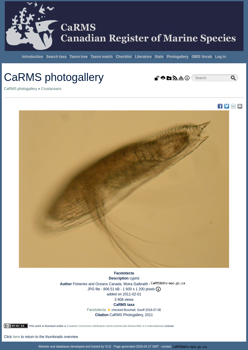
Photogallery (178, 57)
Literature (143, 57)
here (16, 337)
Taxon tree (79, 57)
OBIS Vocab (202, 57)
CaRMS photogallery (20, 89)
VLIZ (108, 346)
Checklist (124, 57)
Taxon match (102, 57)
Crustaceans (51, 89)
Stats (159, 57)
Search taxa (56, 57)
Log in (220, 57)
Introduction (32, 57)
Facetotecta (96, 310)
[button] (109, 309)
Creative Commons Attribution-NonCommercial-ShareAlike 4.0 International (115, 326)
